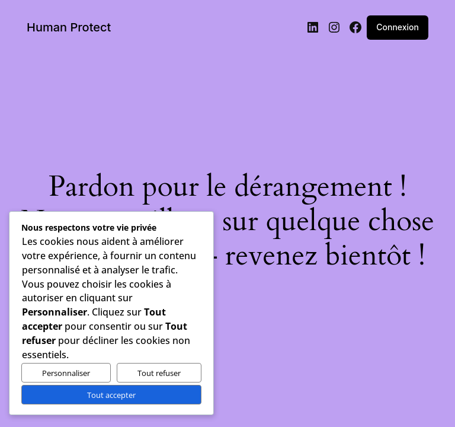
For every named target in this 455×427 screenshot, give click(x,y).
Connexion (399, 27)
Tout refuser (159, 373)
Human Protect (66, 27)
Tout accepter (111, 395)
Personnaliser (66, 373)
